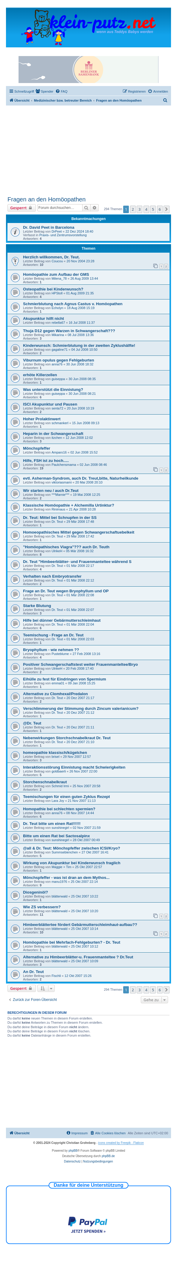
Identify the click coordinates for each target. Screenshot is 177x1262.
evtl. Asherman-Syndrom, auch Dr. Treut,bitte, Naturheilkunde (80, 478)
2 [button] (133, 209)
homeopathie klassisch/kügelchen (55, 752)
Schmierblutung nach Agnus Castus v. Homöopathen (73, 304)
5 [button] (153, 209)
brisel (55, 756)
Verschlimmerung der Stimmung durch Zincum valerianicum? (80, 708)
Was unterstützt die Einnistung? (53, 389)
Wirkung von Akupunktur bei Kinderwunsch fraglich (71, 863)
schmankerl (59, 423)
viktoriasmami (61, 482)
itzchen (56, 437)
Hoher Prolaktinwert (41, 419)
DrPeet (56, 231)
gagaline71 (59, 349)
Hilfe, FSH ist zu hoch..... (46, 460)
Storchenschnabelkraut (45, 782)
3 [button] (139, 209)
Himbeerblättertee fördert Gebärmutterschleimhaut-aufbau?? (80, 924)
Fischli (56, 976)
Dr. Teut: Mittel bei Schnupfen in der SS (60, 517)
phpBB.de (108, 1156)
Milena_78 (59, 278)
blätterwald (59, 896)
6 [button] (160, 209)
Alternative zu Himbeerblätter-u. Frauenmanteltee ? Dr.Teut (78, 957)
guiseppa (58, 379)
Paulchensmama (63, 464)
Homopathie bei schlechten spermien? (59, 809)
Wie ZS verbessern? (42, 907)
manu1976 (59, 881)
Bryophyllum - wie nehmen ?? (51, 649)
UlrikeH (56, 551)
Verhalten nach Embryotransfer (52, 576)
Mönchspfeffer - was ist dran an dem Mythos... (66, 877)
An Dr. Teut (33, 971)
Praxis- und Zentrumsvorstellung (62, 235)
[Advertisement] (92, 150)
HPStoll (56, 293)
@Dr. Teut (32, 723)
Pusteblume (60, 654)
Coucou (57, 261)
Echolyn (57, 308)
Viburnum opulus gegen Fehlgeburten (58, 360)
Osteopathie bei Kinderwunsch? (53, 289)
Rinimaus (58, 509)
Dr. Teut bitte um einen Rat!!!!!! (51, 823)
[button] (167, 209)
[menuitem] (45, 91)
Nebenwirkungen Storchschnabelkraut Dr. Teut (67, 738)
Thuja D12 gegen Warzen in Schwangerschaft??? (69, 331)
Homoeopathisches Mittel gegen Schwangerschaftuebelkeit (78, 532)
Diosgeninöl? (35, 892)
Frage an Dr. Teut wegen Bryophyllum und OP (66, 591)
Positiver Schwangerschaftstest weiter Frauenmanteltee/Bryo (80, 664)
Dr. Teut (57, 521)
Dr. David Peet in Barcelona (48, 227)
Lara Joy (57, 800)
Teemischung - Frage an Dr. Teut (53, 635)
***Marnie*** (60, 494)
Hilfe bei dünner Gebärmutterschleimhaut (61, 620)
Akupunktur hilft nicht (43, 318)
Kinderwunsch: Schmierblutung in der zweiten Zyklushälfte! (79, 345)
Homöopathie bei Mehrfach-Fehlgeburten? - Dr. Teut (71, 942)
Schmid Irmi (60, 786)
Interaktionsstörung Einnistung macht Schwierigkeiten (74, 767)
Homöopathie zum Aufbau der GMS (56, 274)
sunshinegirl (60, 827)
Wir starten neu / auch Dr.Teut (51, 490)
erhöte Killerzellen (40, 375)
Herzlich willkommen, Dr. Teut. (51, 257)
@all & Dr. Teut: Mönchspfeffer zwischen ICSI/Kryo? (71, 848)
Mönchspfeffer (36, 448)
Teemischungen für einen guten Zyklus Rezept (66, 796)
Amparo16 (59, 452)
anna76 (56, 364)
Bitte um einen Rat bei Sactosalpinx (56, 836)
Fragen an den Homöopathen (46, 199)
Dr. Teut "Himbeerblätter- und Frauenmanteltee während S (77, 561)
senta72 (57, 408)
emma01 (57, 683)
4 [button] (146, 209)
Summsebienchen (64, 852)
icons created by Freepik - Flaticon (121, 1142)
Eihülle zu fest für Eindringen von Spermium (64, 679)
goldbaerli (58, 771)
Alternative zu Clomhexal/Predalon (55, 694)
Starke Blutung (37, 605)
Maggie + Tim (61, 867)
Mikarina (57, 335)
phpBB (72, 1150)
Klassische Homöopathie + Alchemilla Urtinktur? (68, 505)
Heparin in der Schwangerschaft (53, 433)
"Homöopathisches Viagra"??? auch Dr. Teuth (66, 547)
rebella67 (58, 322)
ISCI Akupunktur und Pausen (50, 404)
